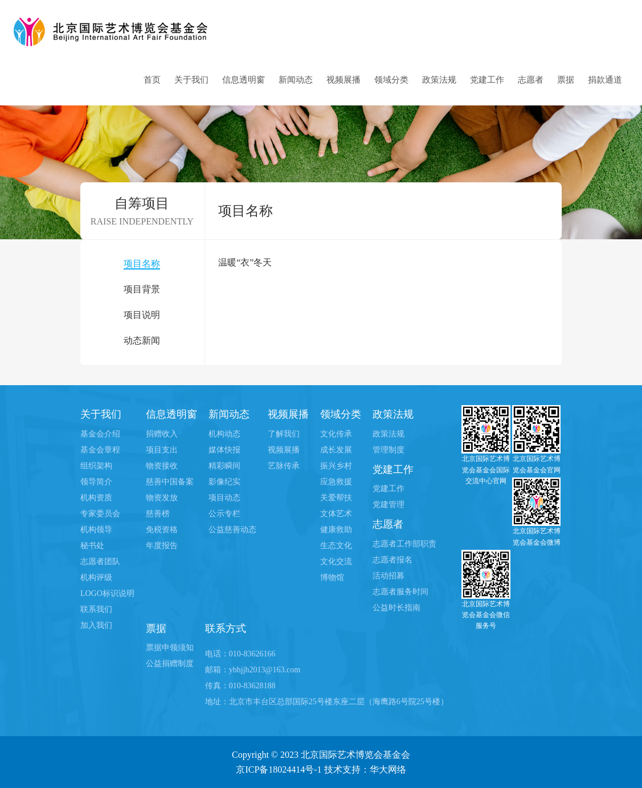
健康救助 (336, 529)
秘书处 (92, 545)
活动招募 (388, 575)
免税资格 (162, 529)
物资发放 (162, 497)
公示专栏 (224, 513)
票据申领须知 (170, 647)
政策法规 (439, 79)
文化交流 (336, 561)
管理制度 (388, 450)
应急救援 (336, 481)
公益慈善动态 (232, 529)
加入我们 (96, 625)
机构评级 (96, 577)
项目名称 (142, 263)
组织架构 (96, 466)
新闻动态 (296, 79)
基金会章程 (100, 450)
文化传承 (336, 434)
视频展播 (343, 79)
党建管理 (388, 504)
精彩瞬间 (224, 466)
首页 (152, 79)
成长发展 (336, 450)
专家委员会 (100, 513)
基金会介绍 (100, 434)
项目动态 (224, 497)
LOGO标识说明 (107, 593)
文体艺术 (336, 513)
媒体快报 (224, 450)
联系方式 (225, 628)
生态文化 (336, 545)
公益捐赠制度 (170, 663)
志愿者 (530, 79)
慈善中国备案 (170, 481)
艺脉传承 (284, 466)
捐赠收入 (162, 434)
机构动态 (224, 434)
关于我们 (191, 79)
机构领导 (96, 529)
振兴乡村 (336, 466)
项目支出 (162, 450)
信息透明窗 (243, 79)
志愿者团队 (100, 561)
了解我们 (284, 434)
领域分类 (391, 79)
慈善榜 (158, 513)
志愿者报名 (392, 560)
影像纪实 (224, 481)
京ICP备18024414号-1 (278, 769)
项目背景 (142, 289)
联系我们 (96, 609)
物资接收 (162, 466)
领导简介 (96, 481)
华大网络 (388, 769)
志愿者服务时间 (400, 591)
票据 (565, 79)
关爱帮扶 (336, 497)
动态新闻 (142, 340)
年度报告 (162, 545)
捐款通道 (605, 79)
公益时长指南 (396, 607)
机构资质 (96, 497)
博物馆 (332, 577)
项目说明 (142, 315)
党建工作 (487, 79)
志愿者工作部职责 (404, 544)
